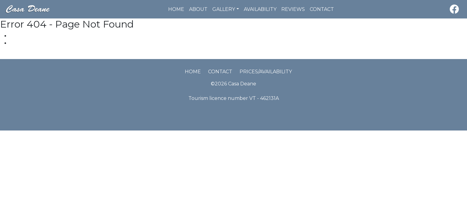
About (198, 9)
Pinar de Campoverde (26, 55)
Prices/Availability (266, 71)
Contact (322, 9)
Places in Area (26, 36)
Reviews (293, 9)
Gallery (223, 9)
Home (176, 9)
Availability (260, 9)
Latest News (24, 43)
